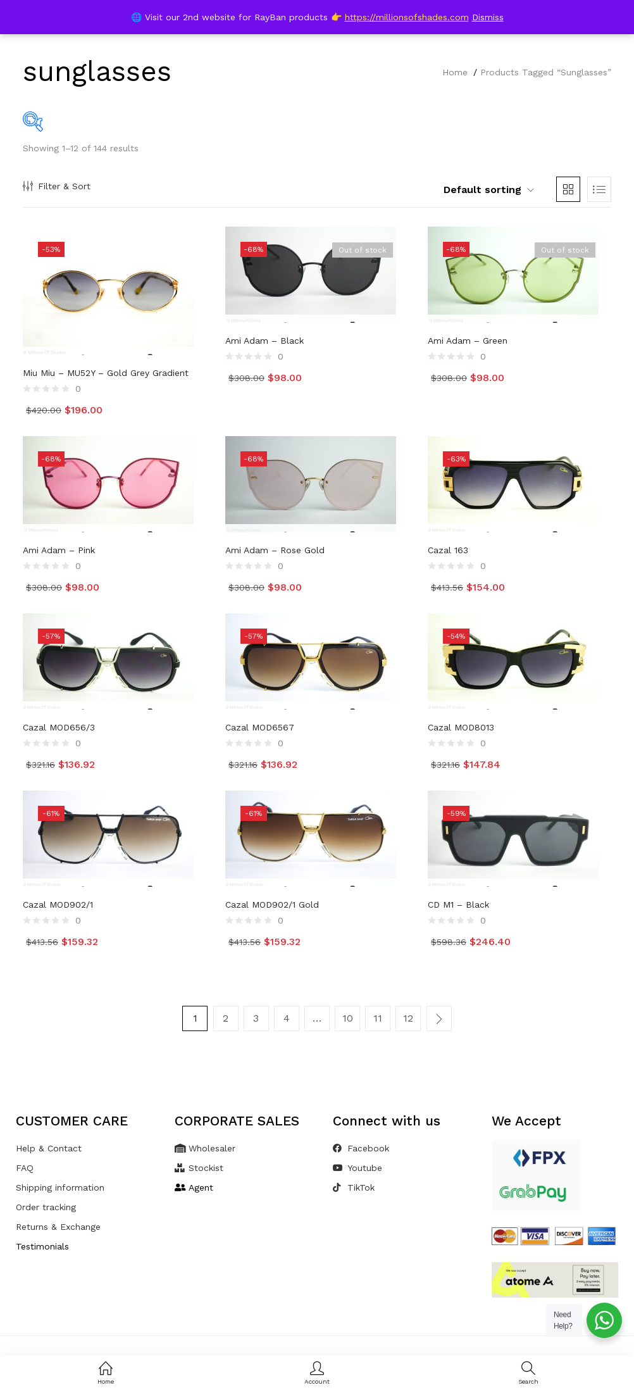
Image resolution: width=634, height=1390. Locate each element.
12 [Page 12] (408, 1018)
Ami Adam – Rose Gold (275, 550)
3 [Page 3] (256, 1018)
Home (455, 72)
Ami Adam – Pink (59, 550)
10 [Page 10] (347, 1018)
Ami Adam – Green (467, 340)
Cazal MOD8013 (461, 727)
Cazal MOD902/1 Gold (272, 904)
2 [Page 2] (226, 1018)
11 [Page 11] (377, 1018)
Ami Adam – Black (264, 340)
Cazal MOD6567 (259, 727)
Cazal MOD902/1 (58, 904)
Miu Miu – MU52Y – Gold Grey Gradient (106, 373)
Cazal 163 (448, 550)
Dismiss (488, 17)
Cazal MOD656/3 (59, 727)
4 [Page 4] (286, 1018)
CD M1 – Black (458, 904)
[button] (481, 190)
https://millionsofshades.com (407, 17)
